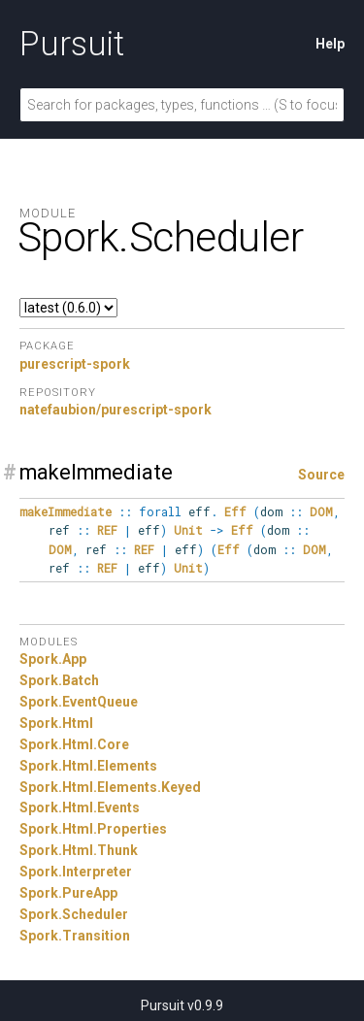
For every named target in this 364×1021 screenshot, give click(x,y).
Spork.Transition (74, 935)
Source (321, 474)
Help (330, 43)
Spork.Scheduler (73, 914)
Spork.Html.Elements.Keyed (110, 787)
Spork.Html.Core (74, 744)
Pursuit (71, 43)
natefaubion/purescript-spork (115, 409)
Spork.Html (56, 723)
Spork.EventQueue (78, 701)
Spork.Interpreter (75, 871)
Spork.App (52, 659)
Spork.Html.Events (79, 807)
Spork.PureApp (68, 893)
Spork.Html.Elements (88, 766)
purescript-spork (74, 364)
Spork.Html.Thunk (78, 850)
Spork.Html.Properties (93, 829)
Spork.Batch (59, 680)
